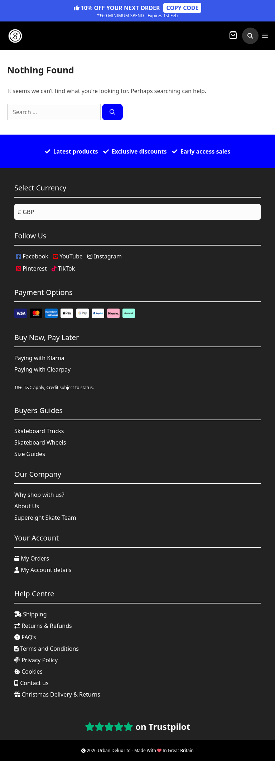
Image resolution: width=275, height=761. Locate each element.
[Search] (112, 112)
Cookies (28, 671)
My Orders (31, 558)
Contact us (31, 683)
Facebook (32, 256)
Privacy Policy (36, 660)
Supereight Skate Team (45, 518)
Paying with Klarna (39, 358)
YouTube (68, 256)
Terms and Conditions (46, 649)
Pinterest (31, 268)
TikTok (63, 268)
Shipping (30, 614)
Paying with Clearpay (42, 369)
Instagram (104, 256)
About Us (26, 506)
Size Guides (29, 454)
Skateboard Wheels (40, 442)
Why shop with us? (39, 495)
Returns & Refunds (43, 626)
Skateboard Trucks (39, 431)
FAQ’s (25, 637)
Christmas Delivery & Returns (57, 694)
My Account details (43, 570)
